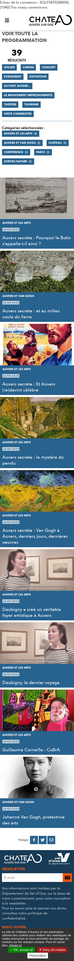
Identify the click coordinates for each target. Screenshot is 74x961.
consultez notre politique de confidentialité (24, 916)
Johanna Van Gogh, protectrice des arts (33, 820)
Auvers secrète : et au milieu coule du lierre (31, 314)
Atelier (9, 67)
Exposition (38, 76)
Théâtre (10, 104)
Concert (48, 67)
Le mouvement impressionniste (28, 95)
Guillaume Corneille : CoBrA (31, 750)
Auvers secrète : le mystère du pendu (33, 460)
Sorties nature (15, 161)
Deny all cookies (52, 950)
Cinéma (28, 67)
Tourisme (31, 104)
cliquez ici (15, 945)
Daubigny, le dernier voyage (31, 683)
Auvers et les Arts (18, 133)
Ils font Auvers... (17, 86)
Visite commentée (18, 114)
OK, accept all (21, 950)
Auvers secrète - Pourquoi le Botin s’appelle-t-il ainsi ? (36, 241)
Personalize (37, 955)
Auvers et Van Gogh (20, 143)
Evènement (13, 76)
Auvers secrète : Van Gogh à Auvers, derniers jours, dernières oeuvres (35, 536)
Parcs (40, 152)
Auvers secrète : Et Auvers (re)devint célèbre (28, 387)
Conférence (13, 152)
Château (55, 143)
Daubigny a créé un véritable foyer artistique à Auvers (31, 612)
